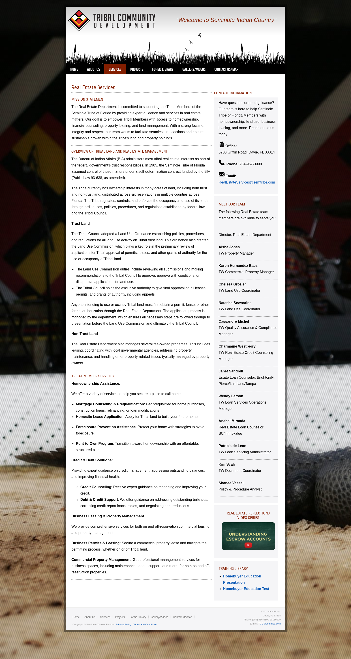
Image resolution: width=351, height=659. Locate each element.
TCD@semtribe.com (269, 623)
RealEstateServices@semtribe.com (247, 182)
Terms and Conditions (145, 624)
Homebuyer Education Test (246, 589)
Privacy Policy (123, 624)
